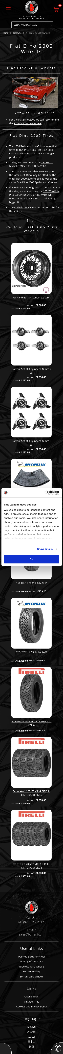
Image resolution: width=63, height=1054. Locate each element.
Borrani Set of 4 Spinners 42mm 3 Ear (31, 442)
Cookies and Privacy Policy (31, 1006)
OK (31, 559)
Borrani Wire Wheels (31, 976)
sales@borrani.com (31, 934)
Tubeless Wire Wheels (31, 966)
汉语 (31, 1046)
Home (6, 32)
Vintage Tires (31, 1001)
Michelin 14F (21, 207)
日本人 (31, 1041)
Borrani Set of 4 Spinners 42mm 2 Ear (31, 370)
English (31, 1026)
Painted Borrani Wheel (31, 956)
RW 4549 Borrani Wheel (27, 123)
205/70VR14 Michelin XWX (31, 652)
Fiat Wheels (19, 32)
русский (31, 1031)
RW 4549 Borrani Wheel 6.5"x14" (31, 297)
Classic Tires (31, 996)
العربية (31, 1036)
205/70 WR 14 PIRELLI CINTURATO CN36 (34, 192)
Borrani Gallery (31, 971)
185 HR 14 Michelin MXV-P (31, 582)
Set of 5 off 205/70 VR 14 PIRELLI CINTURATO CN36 (31, 865)
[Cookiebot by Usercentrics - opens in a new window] (45, 492)
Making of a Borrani (31, 961)
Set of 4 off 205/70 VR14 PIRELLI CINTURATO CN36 (31, 792)
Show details (45, 548)
